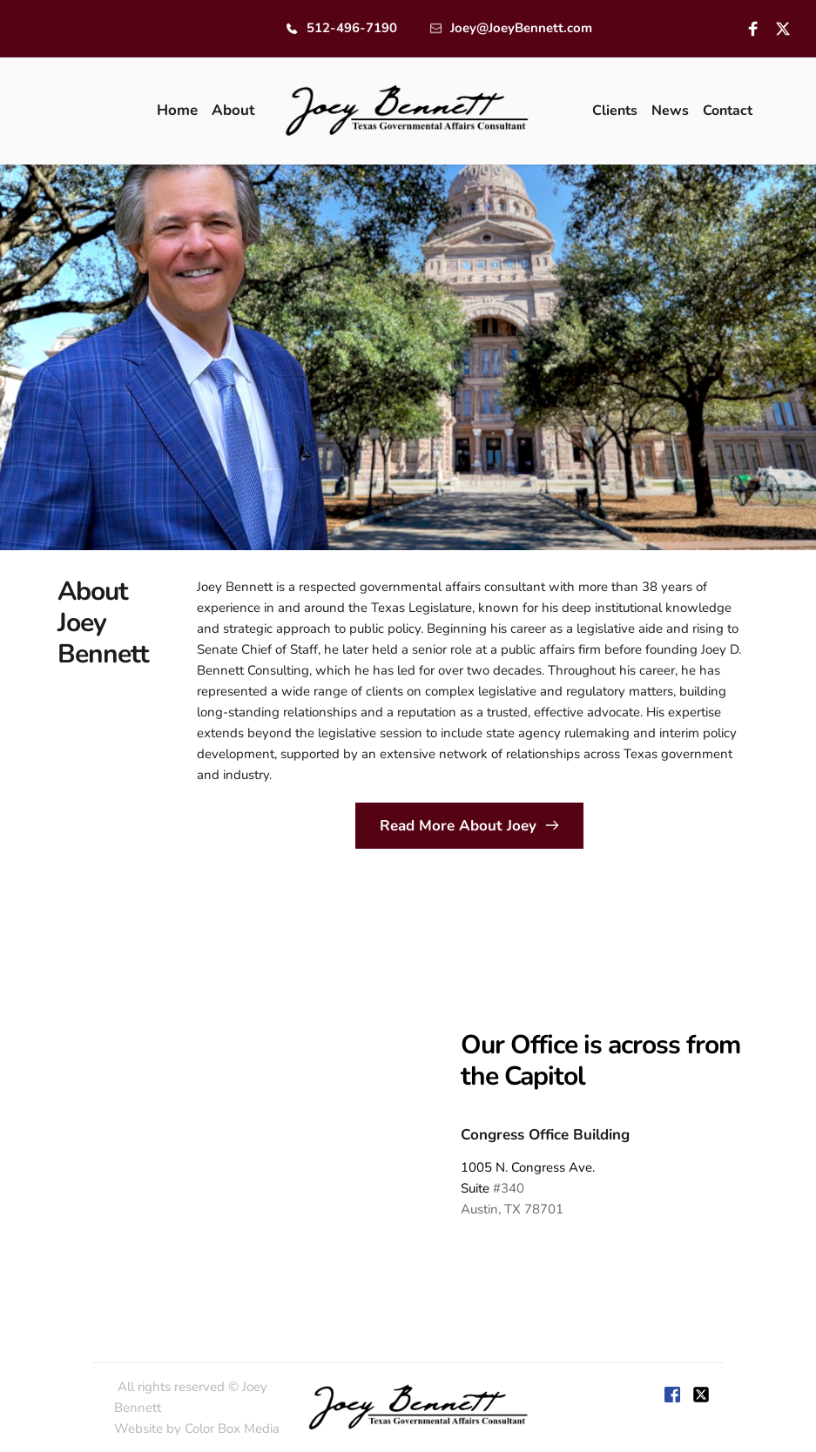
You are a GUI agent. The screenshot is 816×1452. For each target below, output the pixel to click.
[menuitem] (177, 110)
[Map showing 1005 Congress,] (210, 1123)
